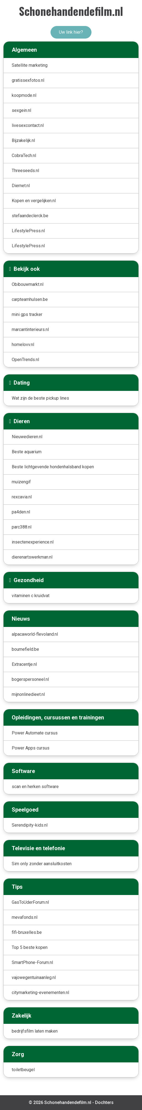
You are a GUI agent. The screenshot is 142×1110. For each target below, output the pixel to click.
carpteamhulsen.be (30, 299)
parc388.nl (21, 527)
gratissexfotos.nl (28, 80)
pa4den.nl (21, 512)
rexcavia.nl (22, 496)
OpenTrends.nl (25, 359)
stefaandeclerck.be (30, 215)
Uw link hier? (71, 32)
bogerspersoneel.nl (30, 679)
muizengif (21, 481)
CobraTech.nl (24, 155)
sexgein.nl (21, 110)
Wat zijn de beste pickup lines (40, 398)
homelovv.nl (23, 344)
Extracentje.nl (24, 664)
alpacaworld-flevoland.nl (35, 634)
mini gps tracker (27, 314)
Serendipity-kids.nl (30, 825)
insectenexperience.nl (33, 542)
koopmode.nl (24, 95)
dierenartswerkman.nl (32, 557)
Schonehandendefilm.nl (71, 11)
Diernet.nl (21, 185)
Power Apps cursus (30, 748)
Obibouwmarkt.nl (27, 284)
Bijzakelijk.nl (23, 140)
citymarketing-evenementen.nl (40, 992)
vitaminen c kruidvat (30, 595)
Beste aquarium (27, 451)
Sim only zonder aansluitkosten (42, 863)
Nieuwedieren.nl (27, 436)
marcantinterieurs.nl (30, 329)
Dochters (104, 1102)
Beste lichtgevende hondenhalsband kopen (53, 466)
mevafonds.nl (24, 917)
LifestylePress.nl (28, 230)
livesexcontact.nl (28, 125)
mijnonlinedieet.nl (28, 694)
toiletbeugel (23, 1069)
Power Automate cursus (35, 733)
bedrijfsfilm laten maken (35, 1031)
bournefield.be (25, 649)
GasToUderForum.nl (30, 902)
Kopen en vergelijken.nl (34, 200)
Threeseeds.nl (25, 170)
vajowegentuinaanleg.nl (34, 977)
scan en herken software (35, 786)
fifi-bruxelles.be (27, 932)
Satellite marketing (30, 65)
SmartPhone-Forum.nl (32, 962)
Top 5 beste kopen (30, 947)
